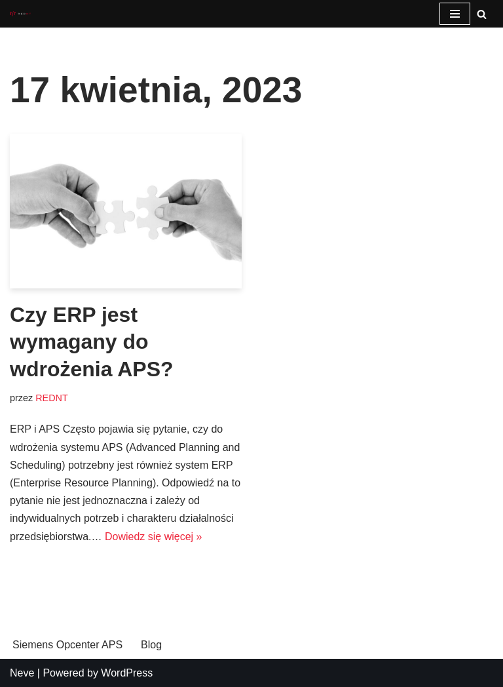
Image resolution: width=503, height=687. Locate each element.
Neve (22, 672)
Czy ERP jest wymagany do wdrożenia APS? (92, 342)
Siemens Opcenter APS (67, 644)
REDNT (51, 398)
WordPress (127, 672)
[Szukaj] (482, 14)
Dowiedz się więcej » (153, 536)
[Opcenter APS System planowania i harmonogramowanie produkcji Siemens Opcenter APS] (20, 14)
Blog (151, 644)
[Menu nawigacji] (454, 14)
